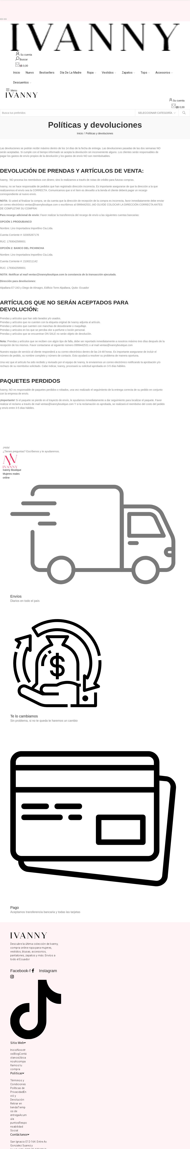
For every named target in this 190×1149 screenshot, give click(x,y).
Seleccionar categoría (155, 112)
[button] (1, 19)
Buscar (184, 113)
